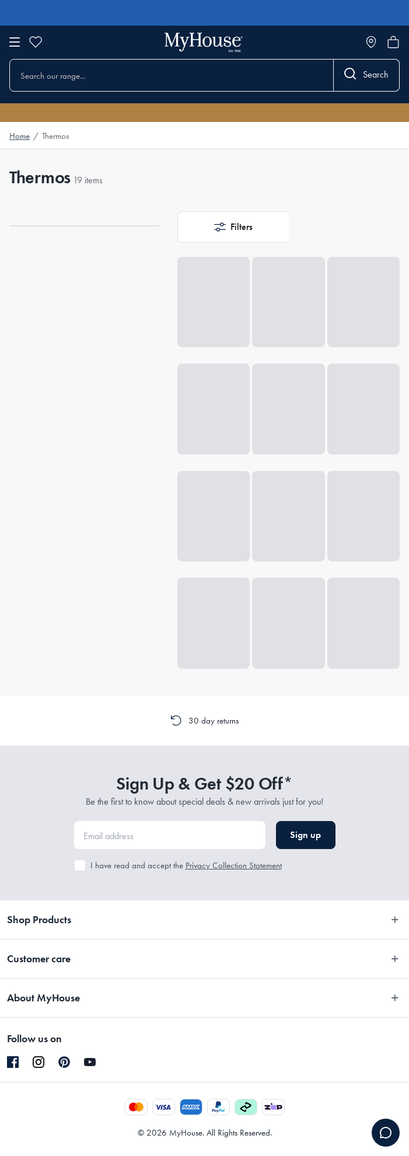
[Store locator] (371, 42)
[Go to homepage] (204, 42)
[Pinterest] (64, 1062)
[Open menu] (14, 42)
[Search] (367, 75)
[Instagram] (38, 1062)
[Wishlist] (35, 42)
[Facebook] (13, 1062)
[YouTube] (90, 1062)
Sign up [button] (305, 834)
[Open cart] (393, 42)
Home (19, 136)
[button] (233, 227)
